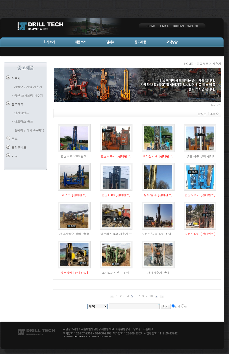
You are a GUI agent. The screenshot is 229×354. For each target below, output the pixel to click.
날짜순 (202, 114)
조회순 (214, 114)
